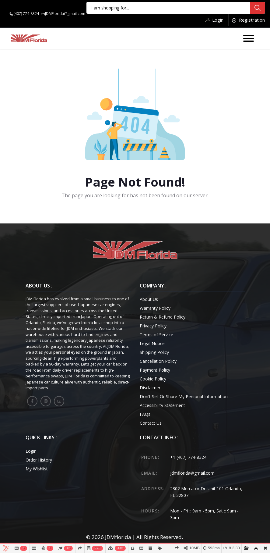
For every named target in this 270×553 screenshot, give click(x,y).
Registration (248, 20)
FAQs (145, 414)
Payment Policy (155, 370)
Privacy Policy (153, 326)
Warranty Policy (155, 308)
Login (214, 20)
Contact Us (151, 423)
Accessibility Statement (162, 405)
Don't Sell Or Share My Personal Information (184, 396)
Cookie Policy (153, 379)
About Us (149, 299)
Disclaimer (150, 388)
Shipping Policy (154, 352)
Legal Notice (152, 343)
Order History (39, 460)
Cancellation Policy (158, 361)
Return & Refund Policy (162, 317)
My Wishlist (37, 469)
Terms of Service (156, 334)
